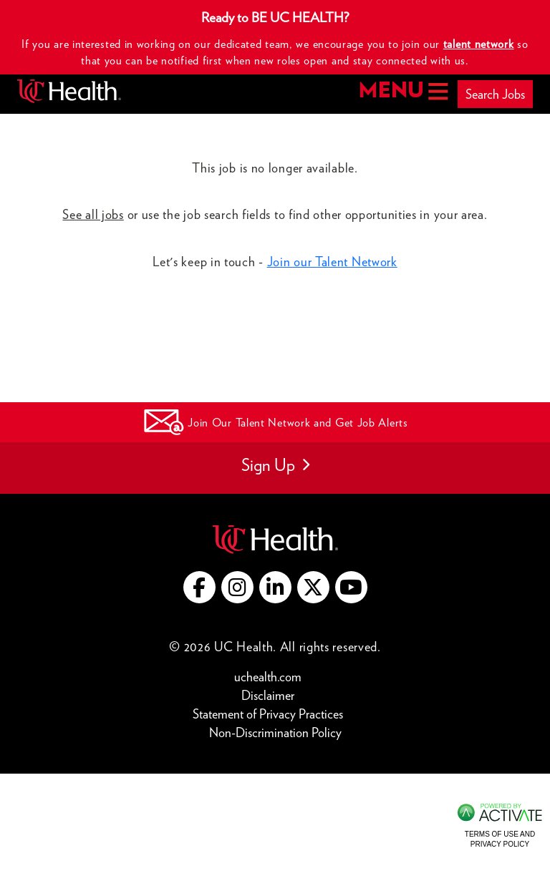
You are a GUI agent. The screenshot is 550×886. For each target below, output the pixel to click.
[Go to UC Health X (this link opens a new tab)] (313, 587)
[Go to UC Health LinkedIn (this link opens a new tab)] (275, 587)
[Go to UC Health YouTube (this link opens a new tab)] (351, 587)
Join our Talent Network (332, 261)
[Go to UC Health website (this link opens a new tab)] (275, 537)
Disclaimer (271, 694)
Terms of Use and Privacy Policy (500, 839)
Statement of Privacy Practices (271, 713)
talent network (478, 44)
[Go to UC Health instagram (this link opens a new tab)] (237, 587)
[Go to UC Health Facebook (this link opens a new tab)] (199, 587)
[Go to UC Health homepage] (69, 91)
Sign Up (275, 464)
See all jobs (92, 214)
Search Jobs (495, 94)
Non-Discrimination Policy (275, 732)
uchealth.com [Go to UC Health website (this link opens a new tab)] (267, 676)
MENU (402, 91)
